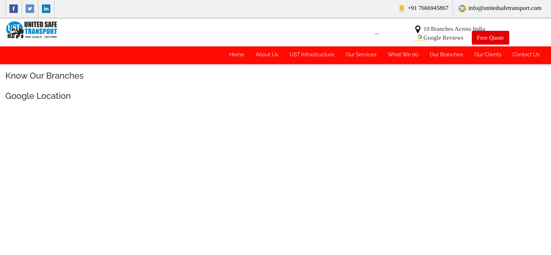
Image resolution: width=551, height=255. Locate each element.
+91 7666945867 (424, 8)
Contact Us (526, 54)
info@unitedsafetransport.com (500, 8)
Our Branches (446, 54)
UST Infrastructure (312, 54)
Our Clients (487, 54)
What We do (403, 54)
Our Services (361, 54)
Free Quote (490, 37)
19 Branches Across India (449, 29)
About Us (266, 54)
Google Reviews (438, 37)
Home (236, 54)
